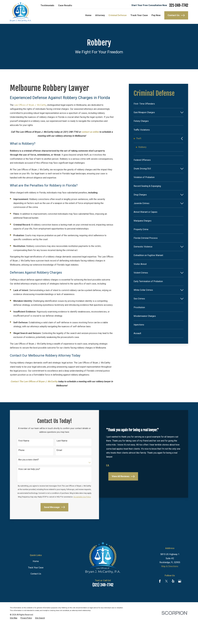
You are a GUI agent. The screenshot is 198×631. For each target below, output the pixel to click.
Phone (21, 451)
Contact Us (176, 15)
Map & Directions (169, 573)
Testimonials (47, 5)
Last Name (58, 441)
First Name (23, 441)
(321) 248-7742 (102, 592)
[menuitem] (158, 104)
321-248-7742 (178, 5)
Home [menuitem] (88, 15)
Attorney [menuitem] (100, 15)
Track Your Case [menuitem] (139, 15)
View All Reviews (122, 487)
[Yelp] (173, 588)
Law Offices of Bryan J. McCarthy (30, 105)
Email (55, 451)
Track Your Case (35, 575)
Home (36, 568)
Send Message (50, 514)
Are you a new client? (28, 461)
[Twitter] (166, 588)
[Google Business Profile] (179, 588)
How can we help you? (28, 471)
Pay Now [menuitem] (156, 15)
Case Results (65, 5)
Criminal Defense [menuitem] (117, 15)
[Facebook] (159, 588)
